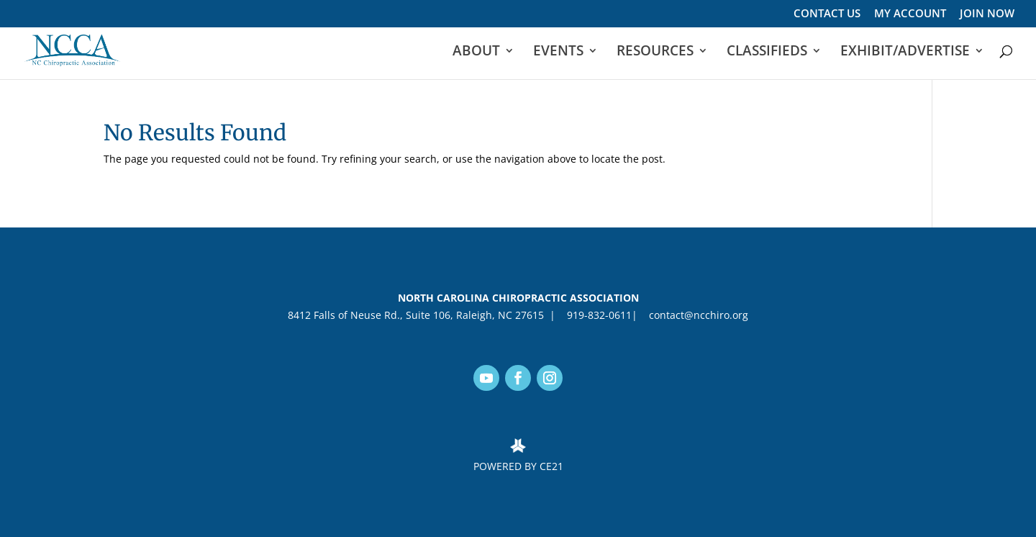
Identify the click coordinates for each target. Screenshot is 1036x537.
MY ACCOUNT (910, 14)
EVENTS (558, 52)
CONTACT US (827, 14)
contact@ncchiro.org (695, 315)
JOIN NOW (987, 14)
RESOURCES (655, 52)
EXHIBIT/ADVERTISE (905, 52)
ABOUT (476, 52)
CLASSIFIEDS (767, 52)
